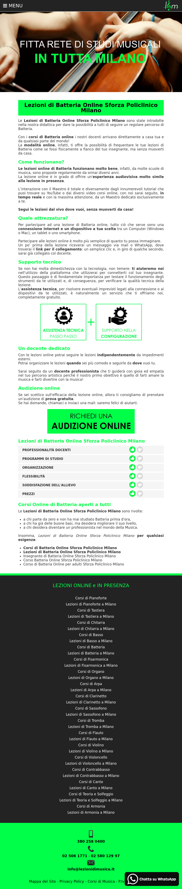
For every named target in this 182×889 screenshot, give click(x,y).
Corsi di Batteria (91, 647)
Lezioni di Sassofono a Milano (91, 714)
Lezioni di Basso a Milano (91, 641)
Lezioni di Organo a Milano (91, 678)
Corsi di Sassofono (91, 708)
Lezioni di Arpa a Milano (91, 690)
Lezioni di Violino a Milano (91, 751)
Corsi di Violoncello (91, 757)
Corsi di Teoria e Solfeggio (91, 794)
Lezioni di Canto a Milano (91, 788)
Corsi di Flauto (91, 733)
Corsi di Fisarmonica (91, 659)
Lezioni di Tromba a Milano (91, 727)
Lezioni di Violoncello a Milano (91, 763)
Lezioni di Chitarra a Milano (91, 629)
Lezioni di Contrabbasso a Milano (91, 776)
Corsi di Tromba (91, 721)
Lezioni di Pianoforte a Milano (91, 604)
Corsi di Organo (91, 672)
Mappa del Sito (42, 881)
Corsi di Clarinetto (91, 696)
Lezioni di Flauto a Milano (91, 739)
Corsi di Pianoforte (91, 598)
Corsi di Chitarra (91, 623)
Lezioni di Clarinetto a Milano (91, 702)
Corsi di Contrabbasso (91, 770)
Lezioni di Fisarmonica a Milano (91, 665)
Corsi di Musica (101, 881)
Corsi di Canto (91, 782)
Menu (13, 5)
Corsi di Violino (91, 745)
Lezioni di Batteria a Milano (91, 653)
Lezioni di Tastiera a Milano (91, 616)
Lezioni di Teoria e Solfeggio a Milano (91, 800)
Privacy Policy (71, 881)
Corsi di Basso (91, 635)
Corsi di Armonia (91, 806)
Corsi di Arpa (91, 684)
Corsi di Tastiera (91, 610)
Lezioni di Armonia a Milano (90, 812)
